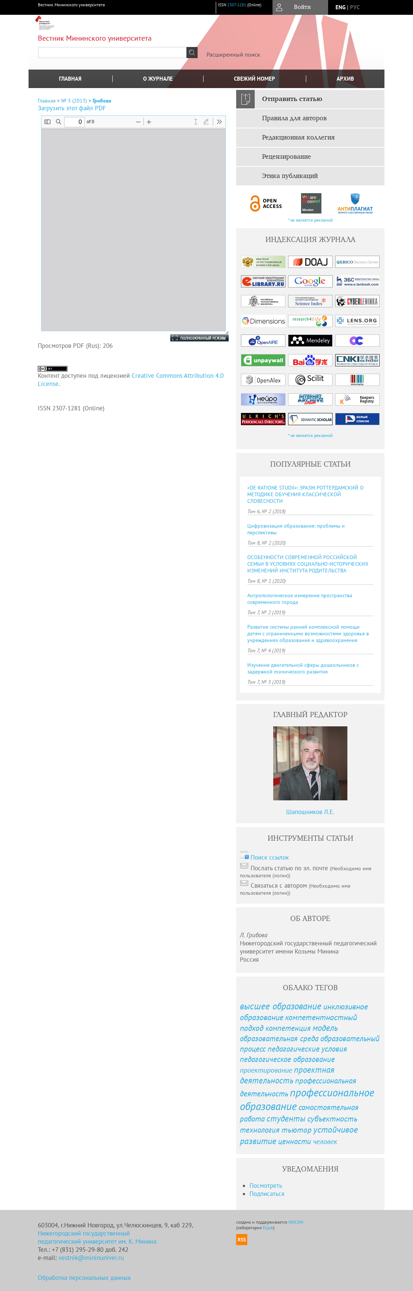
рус (355, 7)
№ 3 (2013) (74, 100)
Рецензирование (286, 157)
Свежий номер (254, 78)
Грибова (102, 100)
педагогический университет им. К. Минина (97, 1241)
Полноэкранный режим (192, 338)
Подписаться (267, 1194)
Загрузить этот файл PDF (72, 108)
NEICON (295, 1222)
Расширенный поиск (233, 54)
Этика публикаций (290, 176)
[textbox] (112, 52)
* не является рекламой (310, 220)
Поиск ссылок (270, 857)
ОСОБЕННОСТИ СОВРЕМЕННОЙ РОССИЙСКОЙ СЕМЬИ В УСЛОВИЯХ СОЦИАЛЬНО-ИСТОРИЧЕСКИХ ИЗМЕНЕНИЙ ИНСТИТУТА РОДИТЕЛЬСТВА (308, 564)
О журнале (158, 78)
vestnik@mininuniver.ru (91, 1258)
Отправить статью (292, 99)
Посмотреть (266, 1185)
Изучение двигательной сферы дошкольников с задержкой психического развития (303, 668)
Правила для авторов (294, 118)
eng (341, 7)
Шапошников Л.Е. (310, 812)
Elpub (268, 1227)
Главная (70, 78)
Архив (345, 78)
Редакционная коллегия (298, 137)
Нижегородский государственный (84, 1233)
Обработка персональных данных (84, 1278)
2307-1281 (236, 4)
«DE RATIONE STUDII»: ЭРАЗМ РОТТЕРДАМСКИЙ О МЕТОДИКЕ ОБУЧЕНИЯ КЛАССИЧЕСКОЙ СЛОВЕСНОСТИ (305, 494)
